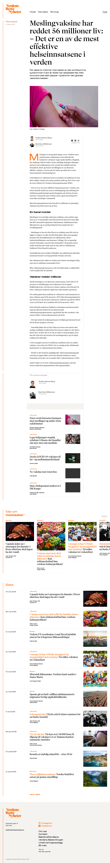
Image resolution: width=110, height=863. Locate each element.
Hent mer (35, 794)
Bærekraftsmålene (49, 837)
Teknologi (54, 12)
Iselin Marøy (33, 494)
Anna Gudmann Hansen (74, 556)
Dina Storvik (33, 448)
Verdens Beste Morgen (51, 839)
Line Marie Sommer (35, 447)
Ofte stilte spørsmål (44, 851)
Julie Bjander (33, 476)
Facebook (45, 826)
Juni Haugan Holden (35, 681)
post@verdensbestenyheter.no (15, 830)
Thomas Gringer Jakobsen (37, 427)
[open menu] (105, 12)
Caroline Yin (9, 557)
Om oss (43, 831)
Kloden (33, 12)
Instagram (45, 823)
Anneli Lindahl (34, 463)
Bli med (43, 845)
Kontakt (43, 834)
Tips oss (41, 849)
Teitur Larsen (40, 568)
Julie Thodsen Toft (11, 556)
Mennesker (43, 12)
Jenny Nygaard (72, 557)
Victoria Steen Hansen (36, 745)
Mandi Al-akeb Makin (35, 429)
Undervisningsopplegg (51, 842)
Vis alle (104, 516)
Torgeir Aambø (41, 569)
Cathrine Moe (33, 641)
